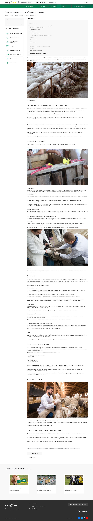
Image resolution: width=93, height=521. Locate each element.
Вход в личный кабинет (79, 6)
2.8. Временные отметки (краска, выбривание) (40, 46)
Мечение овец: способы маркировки (27, 15)
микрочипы (67, 448)
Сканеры (10, 46)
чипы (71, 448)
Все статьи (29, 469)
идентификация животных (38, 448)
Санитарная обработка (13, 50)
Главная (6, 15)
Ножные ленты (11, 63)
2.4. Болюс (32, 37)
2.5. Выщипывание (33, 39)
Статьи (16, 15)
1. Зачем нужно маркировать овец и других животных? (40, 25)
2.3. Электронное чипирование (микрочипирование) (41, 35)
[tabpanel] (19, 483)
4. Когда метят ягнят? (33, 51)
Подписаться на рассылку (78, 504)
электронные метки (59, 448)
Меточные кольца (11, 58)
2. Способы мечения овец (34, 29)
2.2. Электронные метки (35, 33)
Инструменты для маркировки (11, 42)
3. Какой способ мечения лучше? (36, 50)
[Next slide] (88, 483)
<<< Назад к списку (31, 457)
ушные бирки (52, 448)
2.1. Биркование (33, 31)
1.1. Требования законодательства (37, 27)
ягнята (78, 448)
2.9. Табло (32, 48)
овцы (74, 448)
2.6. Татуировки (33, 41)
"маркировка (29, 448)
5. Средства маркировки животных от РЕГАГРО (39, 53)
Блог (11, 15)
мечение (46, 448)
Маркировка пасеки (12, 37)
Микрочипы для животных (13, 54)
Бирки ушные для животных (14, 33)
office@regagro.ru (35, 508)
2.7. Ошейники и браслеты (35, 44)
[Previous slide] (5, 483)
